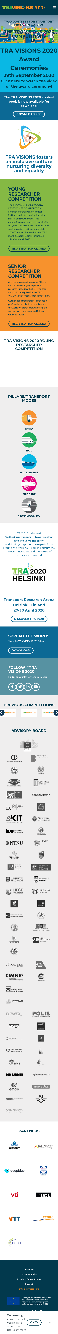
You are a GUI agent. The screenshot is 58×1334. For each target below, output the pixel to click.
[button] (34, 1322)
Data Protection (29, 1274)
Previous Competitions (29, 1279)
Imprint (29, 1284)
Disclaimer (29, 1269)
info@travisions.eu (29, 1289)
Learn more (19, 1329)
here (15, 81)
